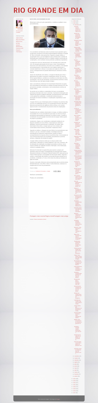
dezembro (76, 24)
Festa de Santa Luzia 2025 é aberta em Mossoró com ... (78, 344)
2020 (74, 386)
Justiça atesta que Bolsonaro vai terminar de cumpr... (78, 308)
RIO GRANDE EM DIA (48, 9)
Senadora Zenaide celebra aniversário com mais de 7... (77, 329)
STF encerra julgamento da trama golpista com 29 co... (78, 177)
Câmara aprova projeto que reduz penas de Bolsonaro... (77, 251)
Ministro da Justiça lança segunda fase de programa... (78, 296)
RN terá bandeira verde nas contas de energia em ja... (77, 84)
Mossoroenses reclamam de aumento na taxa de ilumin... (77, 289)
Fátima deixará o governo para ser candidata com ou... (78, 157)
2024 (74, 378)
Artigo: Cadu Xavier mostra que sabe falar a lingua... (78, 257)
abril (75, 370)
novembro (76, 356)
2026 (74, 21)
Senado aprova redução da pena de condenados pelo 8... (77, 171)
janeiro (76, 376)
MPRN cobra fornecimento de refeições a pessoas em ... (78, 322)
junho (75, 366)
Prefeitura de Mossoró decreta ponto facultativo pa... (78, 125)
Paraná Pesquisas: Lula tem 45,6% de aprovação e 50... (77, 63)
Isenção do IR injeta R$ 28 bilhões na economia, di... (77, 337)
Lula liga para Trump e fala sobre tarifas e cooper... (78, 301)
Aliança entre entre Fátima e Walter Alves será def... (78, 49)
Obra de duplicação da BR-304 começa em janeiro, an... (78, 184)
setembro (76, 360)
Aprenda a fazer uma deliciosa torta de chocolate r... (78, 209)
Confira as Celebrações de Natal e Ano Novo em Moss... (78, 111)
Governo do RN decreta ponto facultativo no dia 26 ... (78, 197)
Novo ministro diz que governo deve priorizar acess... (78, 118)
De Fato (18, 43)
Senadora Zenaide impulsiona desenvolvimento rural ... (78, 223)
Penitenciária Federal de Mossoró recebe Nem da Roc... (77, 244)
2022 (74, 382)
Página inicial (49, 216)
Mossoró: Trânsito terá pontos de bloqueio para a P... (78, 216)
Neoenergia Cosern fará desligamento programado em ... (77, 71)
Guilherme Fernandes (20, 28)
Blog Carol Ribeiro (20, 39)
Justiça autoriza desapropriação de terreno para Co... (78, 152)
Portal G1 (18, 50)
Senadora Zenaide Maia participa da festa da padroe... (78, 275)
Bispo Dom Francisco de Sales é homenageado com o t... (77, 237)
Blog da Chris (19, 41)
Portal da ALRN (19, 48)
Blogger (58, 399)
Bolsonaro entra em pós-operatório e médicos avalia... (77, 91)
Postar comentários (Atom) (40, 219)
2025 (74, 23)
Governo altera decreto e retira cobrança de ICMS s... (77, 315)
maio (75, 368)
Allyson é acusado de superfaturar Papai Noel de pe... (78, 191)
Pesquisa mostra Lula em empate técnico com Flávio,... (78, 43)
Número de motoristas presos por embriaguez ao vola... (77, 36)
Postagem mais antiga (61, 216)
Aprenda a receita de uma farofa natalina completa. (77, 146)
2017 (74, 392)
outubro (76, 358)
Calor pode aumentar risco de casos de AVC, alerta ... (78, 132)
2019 (74, 388)
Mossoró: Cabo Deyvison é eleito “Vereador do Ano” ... (77, 230)
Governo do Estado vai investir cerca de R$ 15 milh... (77, 164)
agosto (76, 362)
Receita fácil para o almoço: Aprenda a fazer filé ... (77, 282)
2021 (74, 384)
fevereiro (76, 374)
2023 (74, 380)
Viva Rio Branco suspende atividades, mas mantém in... (78, 55)
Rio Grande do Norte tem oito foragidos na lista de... (78, 262)
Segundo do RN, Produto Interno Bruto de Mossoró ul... (78, 139)
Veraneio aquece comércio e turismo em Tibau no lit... (77, 29)
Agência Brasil (19, 37)
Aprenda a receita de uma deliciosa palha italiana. (78, 77)
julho (75, 364)
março (76, 372)
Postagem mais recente (37, 216)
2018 (74, 390)
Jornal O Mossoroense (19, 46)
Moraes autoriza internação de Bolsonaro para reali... (78, 97)
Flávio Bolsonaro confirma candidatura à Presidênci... (78, 268)
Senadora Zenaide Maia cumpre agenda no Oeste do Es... (78, 203)
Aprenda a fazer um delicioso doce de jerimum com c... (78, 351)
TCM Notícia (19, 51)
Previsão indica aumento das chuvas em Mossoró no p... (77, 104)
